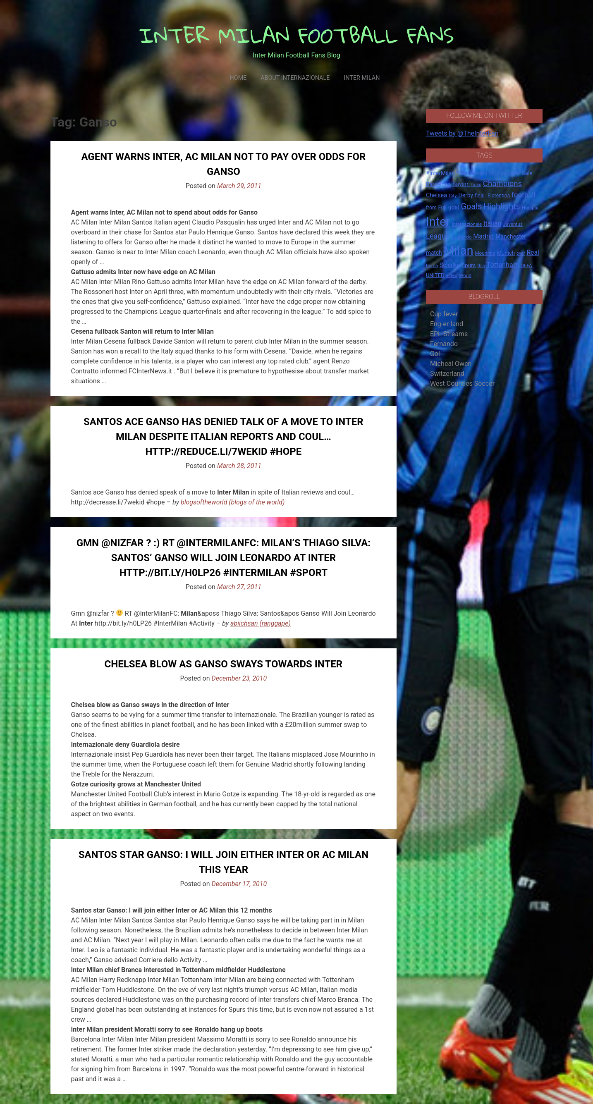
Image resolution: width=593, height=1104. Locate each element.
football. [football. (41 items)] (524, 195)
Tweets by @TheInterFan (462, 133)
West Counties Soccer (462, 383)
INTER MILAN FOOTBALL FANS (296, 35)
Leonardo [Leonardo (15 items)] (461, 237)
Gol (435, 354)
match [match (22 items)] (434, 252)
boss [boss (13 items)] (476, 184)
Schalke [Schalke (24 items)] (450, 265)
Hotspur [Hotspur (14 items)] (530, 207)
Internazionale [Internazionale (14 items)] (467, 224)
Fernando (444, 344)
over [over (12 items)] (520, 253)
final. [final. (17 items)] (480, 195)
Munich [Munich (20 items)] (506, 253)
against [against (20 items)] (511, 173)
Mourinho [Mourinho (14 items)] (485, 253)
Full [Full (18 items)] (442, 207)
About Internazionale (295, 77)
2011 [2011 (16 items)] (494, 174)
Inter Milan (362, 77)
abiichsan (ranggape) (260, 623)
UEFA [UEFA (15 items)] (526, 265)
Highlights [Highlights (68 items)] (501, 206)
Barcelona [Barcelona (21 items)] (438, 184)
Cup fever (444, 314)
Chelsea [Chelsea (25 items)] (436, 195)
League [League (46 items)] (438, 236)
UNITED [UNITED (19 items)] (435, 275)
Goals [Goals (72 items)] (471, 206)
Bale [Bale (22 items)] (527, 173)
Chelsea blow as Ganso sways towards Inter (224, 664)
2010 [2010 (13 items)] (482, 174)
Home (238, 77)
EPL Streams (449, 334)
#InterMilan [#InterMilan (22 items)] (440, 173)
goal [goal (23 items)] (453, 207)
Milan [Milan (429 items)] (458, 251)
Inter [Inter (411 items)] (438, 222)
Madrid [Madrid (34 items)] (483, 236)
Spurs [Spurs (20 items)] (468, 265)
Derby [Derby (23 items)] (465, 195)
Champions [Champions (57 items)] (502, 183)
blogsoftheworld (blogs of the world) (233, 502)
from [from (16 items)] (431, 207)
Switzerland (447, 374)
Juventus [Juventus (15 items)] (513, 224)
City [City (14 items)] (453, 195)
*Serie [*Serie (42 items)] (466, 173)
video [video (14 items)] (452, 275)
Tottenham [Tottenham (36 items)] (503, 265)
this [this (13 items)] (481, 265)
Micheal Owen (450, 364)
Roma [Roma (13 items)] (432, 265)
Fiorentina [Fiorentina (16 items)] (499, 195)
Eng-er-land (446, 324)
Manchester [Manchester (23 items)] (510, 236)
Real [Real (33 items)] (532, 252)
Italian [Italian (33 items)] (492, 223)
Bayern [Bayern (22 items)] (461, 184)
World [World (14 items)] (465, 275)
